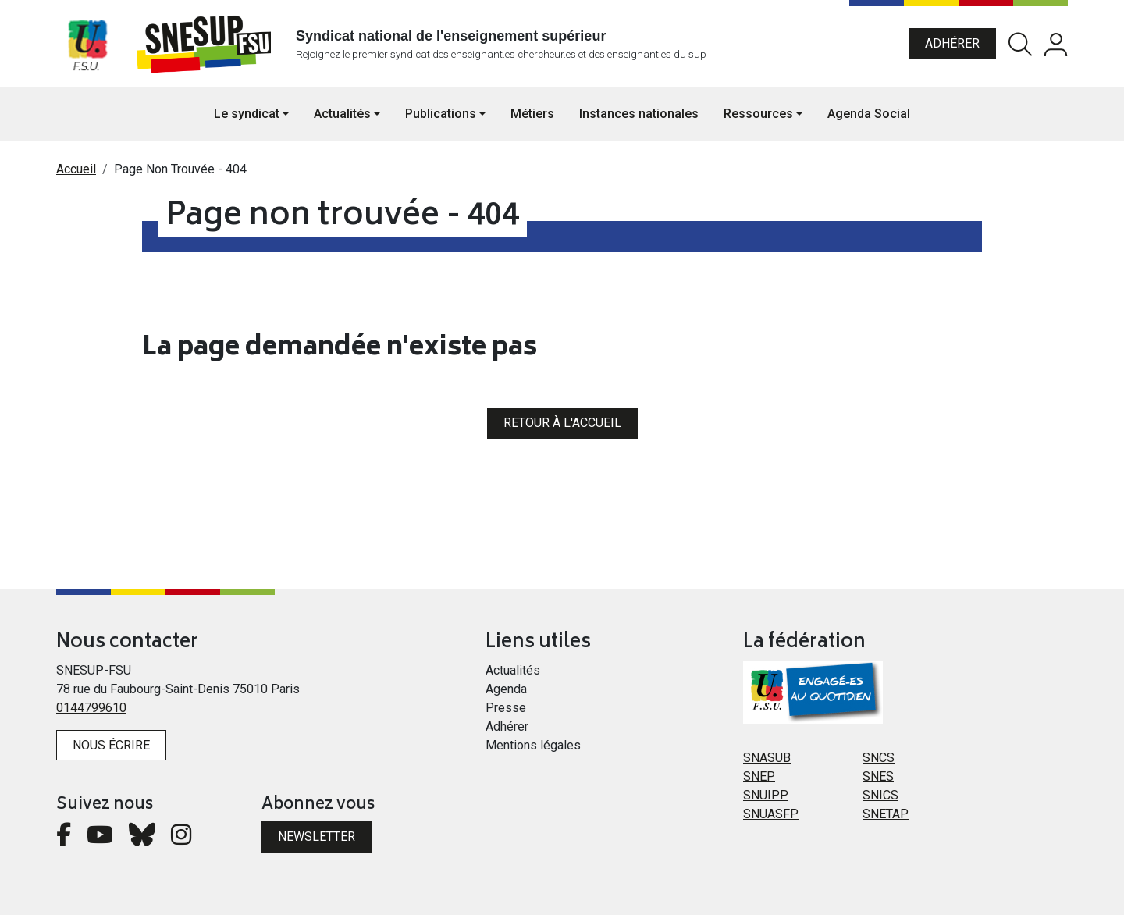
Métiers (532, 113)
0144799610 (91, 707)
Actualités (513, 670)
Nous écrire (111, 745)
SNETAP (886, 813)
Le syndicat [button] (246, 113)
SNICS (880, 795)
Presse (506, 707)
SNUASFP (771, 813)
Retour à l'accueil (562, 422)
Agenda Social (868, 113)
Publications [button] (440, 113)
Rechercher (1020, 44)
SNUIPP (765, 795)
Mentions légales (533, 745)
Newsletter (316, 836)
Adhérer (952, 43)
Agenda (506, 689)
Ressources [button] (758, 113)
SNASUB (767, 757)
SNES (878, 776)
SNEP (759, 776)
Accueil (76, 169)
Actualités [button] (342, 113)
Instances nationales (639, 113)
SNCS (879, 757)
